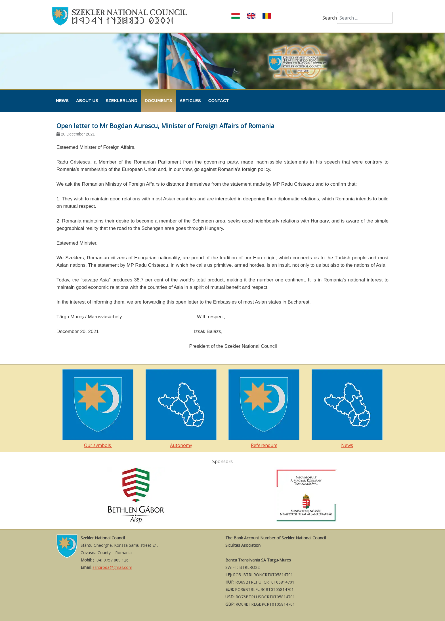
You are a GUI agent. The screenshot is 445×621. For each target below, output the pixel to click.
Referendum (263, 408)
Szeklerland (121, 100)
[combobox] (365, 18)
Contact (218, 100)
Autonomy (181, 408)
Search (329, 18)
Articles (190, 100)
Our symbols (97, 408)
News (62, 100)
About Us (87, 100)
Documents (158, 100)
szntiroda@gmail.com (112, 567)
